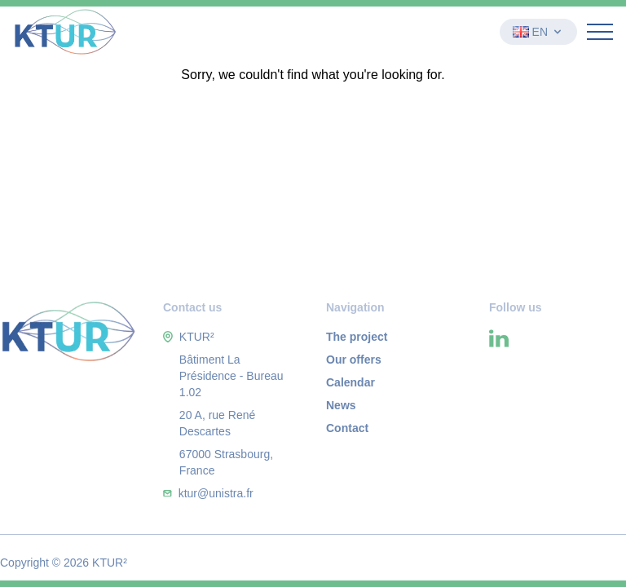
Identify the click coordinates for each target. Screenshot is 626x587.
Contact (347, 428)
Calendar (350, 382)
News (341, 405)
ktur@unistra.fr (216, 493)
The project (356, 336)
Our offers (353, 359)
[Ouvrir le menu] (600, 32)
